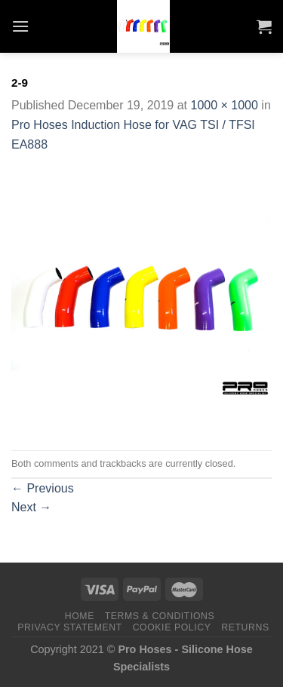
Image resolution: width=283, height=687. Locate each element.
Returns (245, 627)
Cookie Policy (172, 627)
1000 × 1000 (223, 105)
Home (79, 616)
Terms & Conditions (160, 616)
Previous (42, 488)
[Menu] (20, 26)
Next (31, 507)
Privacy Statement (69, 627)
